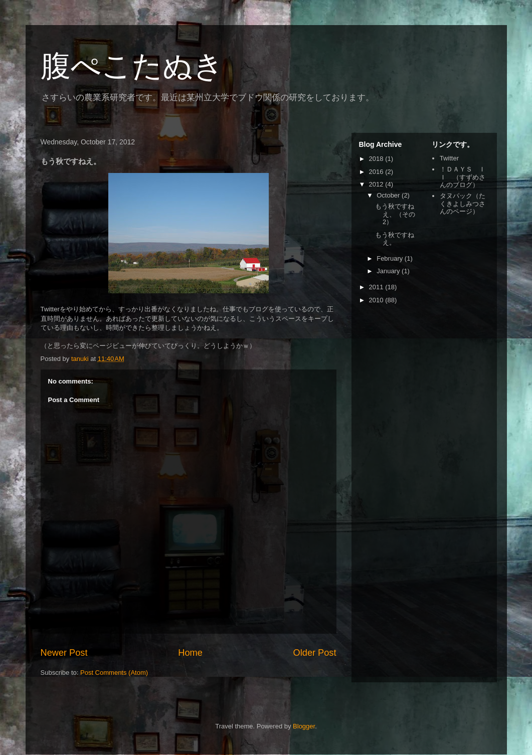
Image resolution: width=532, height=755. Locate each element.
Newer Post (64, 653)
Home (190, 653)
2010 (377, 300)
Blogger (304, 726)
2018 (377, 158)
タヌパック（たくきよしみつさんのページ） (462, 203)
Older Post (314, 653)
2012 (377, 184)
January (389, 271)
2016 (377, 171)
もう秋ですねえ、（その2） (395, 214)
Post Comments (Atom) (114, 672)
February (391, 258)
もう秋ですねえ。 (394, 239)
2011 (377, 287)
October (389, 195)
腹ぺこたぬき (132, 66)
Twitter (449, 158)
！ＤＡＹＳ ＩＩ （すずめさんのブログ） (462, 176)
